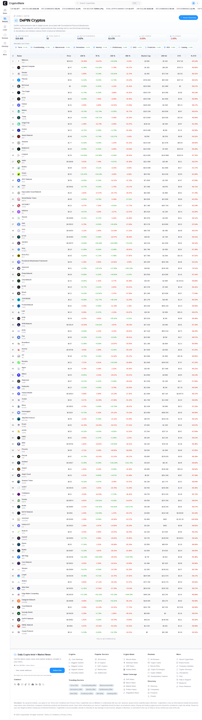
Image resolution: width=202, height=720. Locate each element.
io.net (24, 286)
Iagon (24, 367)
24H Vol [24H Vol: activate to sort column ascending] (164, 56)
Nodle (24, 506)
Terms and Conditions (58, 703)
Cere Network (27, 562)
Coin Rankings (76, 659)
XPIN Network (27, 324)
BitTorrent (25, 85)
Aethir (24, 160)
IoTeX (24, 236)
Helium (24, 104)
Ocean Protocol (27, 631)
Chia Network (26, 280)
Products (152, 693)
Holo (23, 185)
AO (23, 355)
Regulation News (131, 693)
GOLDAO (25, 518)
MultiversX (25, 148)
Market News (129, 686)
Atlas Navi (25, 587)
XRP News (128, 666)
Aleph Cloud (26, 474)
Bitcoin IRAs (154, 666)
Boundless (26, 342)
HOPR (24, 430)
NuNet (24, 550)
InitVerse (25, 211)
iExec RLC (25, 255)
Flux (23, 336)
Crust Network (27, 606)
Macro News (129, 683)
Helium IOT (26, 524)
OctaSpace (26, 493)
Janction (25, 242)
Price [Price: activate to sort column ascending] (69, 56)
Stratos (24, 581)
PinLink (24, 455)
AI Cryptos (100, 663)
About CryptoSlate (184, 659)
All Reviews (153, 659)
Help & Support (183, 680)
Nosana (25, 361)
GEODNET (26, 204)
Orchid (24, 399)
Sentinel (25, 462)
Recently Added (76, 673)
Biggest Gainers (76, 663)
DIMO (24, 437)
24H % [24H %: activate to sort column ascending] (82, 56)
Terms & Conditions (51, 715)
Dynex (24, 543)
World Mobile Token (29, 198)
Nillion (24, 374)
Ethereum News (130, 663)
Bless (24, 405)
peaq (23, 330)
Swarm (24, 468)
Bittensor (25, 60)
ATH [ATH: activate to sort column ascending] (179, 56)
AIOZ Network (27, 179)
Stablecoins (101, 673)
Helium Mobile (27, 393)
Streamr (24, 568)
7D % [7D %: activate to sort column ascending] (97, 56)
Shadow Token (27, 480)
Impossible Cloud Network (31, 192)
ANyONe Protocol (28, 418)
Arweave (25, 142)
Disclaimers (182, 673)
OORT (24, 487)
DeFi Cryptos (101, 666)
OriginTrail (25, 123)
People (152, 696)
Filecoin (24, 79)
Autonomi (25, 267)
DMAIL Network (27, 625)
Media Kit (181, 683)
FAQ (179, 676)
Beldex (24, 167)
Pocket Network (27, 305)
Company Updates (184, 666)
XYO (23, 229)
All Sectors (100, 659)
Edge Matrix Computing (30, 593)
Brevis (24, 292)
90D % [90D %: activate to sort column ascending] (127, 56)
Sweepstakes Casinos (158, 676)
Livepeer (25, 154)
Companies (153, 689)
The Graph (26, 91)
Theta (24, 117)
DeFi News (128, 679)
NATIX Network (27, 512)
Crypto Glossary (184, 669)
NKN (23, 443)
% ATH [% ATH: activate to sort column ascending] (193, 56)
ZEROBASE (26, 298)
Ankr (23, 223)
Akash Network (27, 135)
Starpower (25, 380)
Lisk (23, 311)
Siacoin (24, 217)
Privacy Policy (75, 703)
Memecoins (101, 669)
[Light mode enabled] (195, 3)
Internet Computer (28, 66)
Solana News (129, 669)
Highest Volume (76, 669)
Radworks (25, 386)
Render (24, 72)
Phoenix (25, 449)
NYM (23, 317)
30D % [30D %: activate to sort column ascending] (112, 56)
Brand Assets (182, 663)
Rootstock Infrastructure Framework (34, 261)
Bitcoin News (129, 659)
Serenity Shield (27, 612)
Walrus (24, 110)
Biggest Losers (76, 666)
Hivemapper (26, 411)
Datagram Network (28, 600)
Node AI (24, 531)
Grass (24, 173)
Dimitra (24, 499)
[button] (5, 53)
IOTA (24, 98)
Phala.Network (27, 273)
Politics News (130, 689)
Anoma (24, 349)
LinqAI (24, 575)
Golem (24, 129)
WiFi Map (25, 556)
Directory (152, 686)
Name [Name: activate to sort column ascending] (19, 56)
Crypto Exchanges (156, 669)
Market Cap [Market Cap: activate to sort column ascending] (146, 56)
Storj (23, 248)
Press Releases (183, 686)
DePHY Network (27, 619)
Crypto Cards (154, 663)
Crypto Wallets (155, 673)
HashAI (24, 537)
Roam (24, 424)
